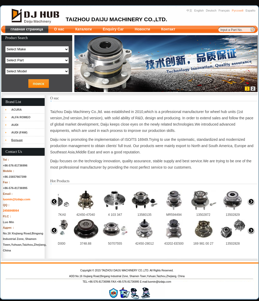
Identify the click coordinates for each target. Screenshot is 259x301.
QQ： (6, 205)
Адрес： (9, 227)
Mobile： (9, 171)
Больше (17, 140)
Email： (8, 193)
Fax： (7, 182)
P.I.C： (7, 216)
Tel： (6, 159)
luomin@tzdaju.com (16, 199)
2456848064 (11, 210)
